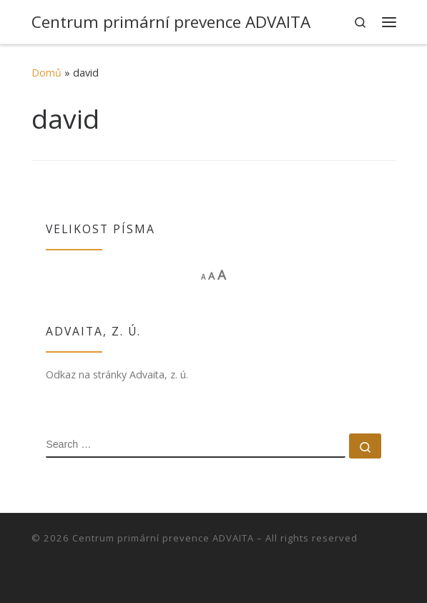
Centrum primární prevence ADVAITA (163, 537)
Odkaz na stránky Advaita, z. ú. (117, 374)
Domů (46, 72)
